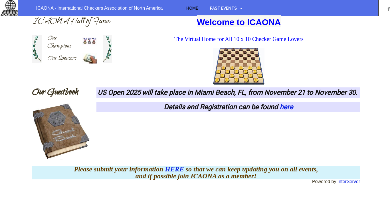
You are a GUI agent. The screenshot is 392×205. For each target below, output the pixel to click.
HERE (175, 169)
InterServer (349, 181)
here (286, 107)
